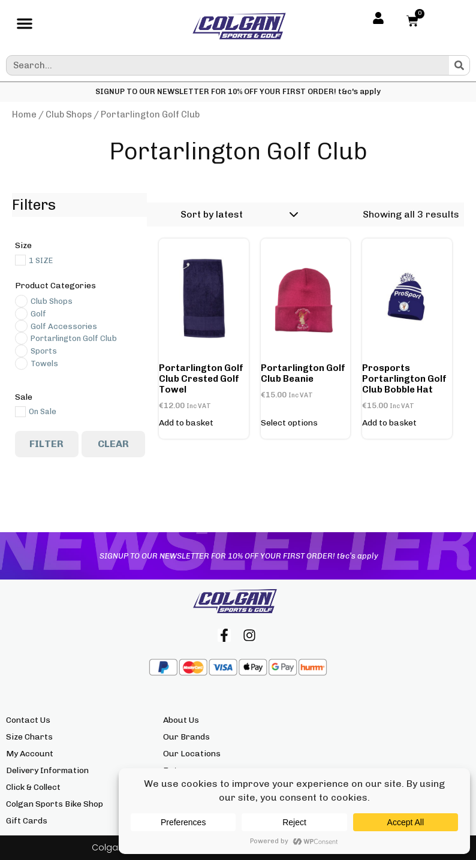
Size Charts (29, 737)
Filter (46, 443)
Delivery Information (47, 770)
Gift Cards (26, 821)
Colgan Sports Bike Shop (54, 804)
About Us (181, 720)
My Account (29, 754)
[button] (24, 26)
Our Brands (186, 737)
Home (24, 114)
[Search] (459, 65)
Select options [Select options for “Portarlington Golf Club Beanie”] (289, 423)
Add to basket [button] (186, 423)
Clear (113, 443)
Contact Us (28, 720)
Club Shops (69, 114)
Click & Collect (33, 787)
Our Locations (192, 754)
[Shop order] (237, 215)
